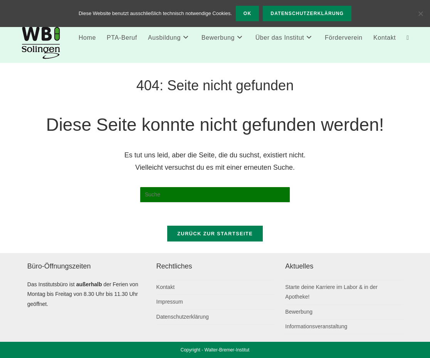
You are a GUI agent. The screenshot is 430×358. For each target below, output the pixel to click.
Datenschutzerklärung (182, 317)
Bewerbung (298, 312)
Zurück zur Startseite (215, 233)
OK (247, 13)
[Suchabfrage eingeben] (215, 195)
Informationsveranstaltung (316, 326)
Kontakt (165, 287)
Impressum (169, 302)
